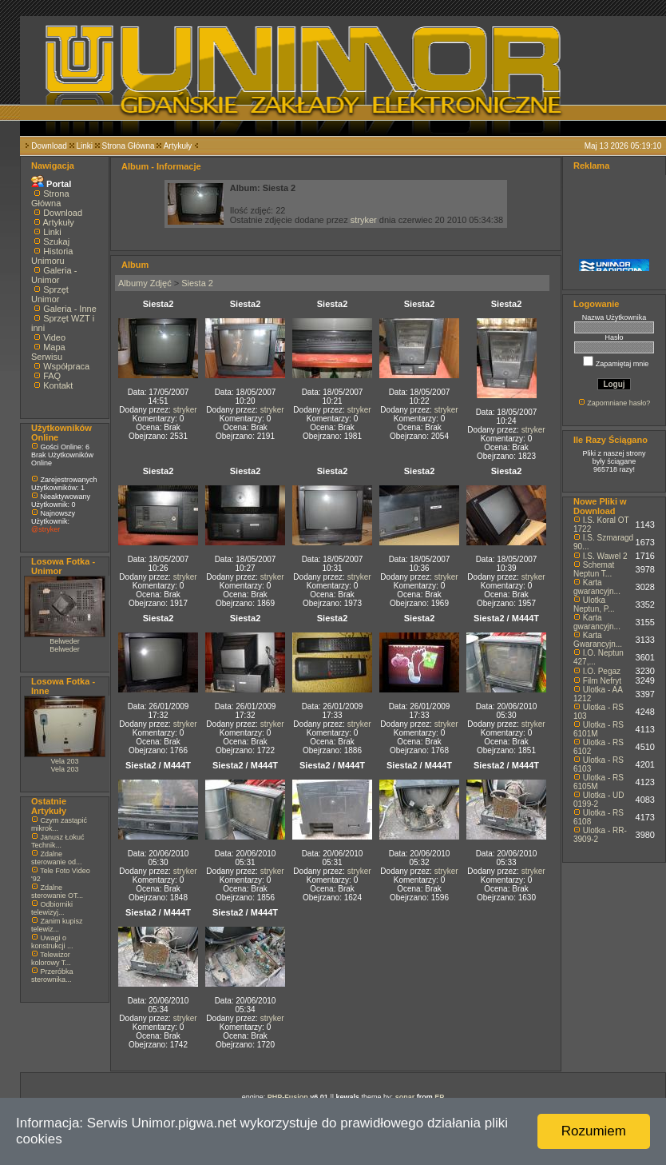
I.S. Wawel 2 (605, 556)
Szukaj (56, 241)
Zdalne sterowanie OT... (57, 892)
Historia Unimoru (52, 255)
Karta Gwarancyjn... (597, 639)
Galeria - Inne (70, 308)
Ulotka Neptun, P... (594, 604)
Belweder (65, 641)
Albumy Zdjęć (145, 283)
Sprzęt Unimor (50, 294)
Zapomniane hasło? (618, 403)
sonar (405, 1097)
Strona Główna (128, 146)
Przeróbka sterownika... (52, 975)
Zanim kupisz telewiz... (57, 925)
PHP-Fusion (288, 1097)
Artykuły (178, 146)
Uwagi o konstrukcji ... (52, 942)
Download (48, 146)
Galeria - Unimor (54, 275)
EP (439, 1097)
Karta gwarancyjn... (596, 587)
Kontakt (58, 385)
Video (54, 337)
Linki (84, 146)
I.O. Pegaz (601, 671)
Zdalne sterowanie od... (56, 858)
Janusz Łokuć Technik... (58, 841)
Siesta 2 (197, 283)
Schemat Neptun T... (593, 569)
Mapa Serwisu (48, 351)
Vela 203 (64, 761)
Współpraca (66, 366)
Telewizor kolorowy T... (51, 959)
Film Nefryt (602, 680)
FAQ (52, 376)
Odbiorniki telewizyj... (52, 908)
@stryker (45, 529)
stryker (364, 220)
